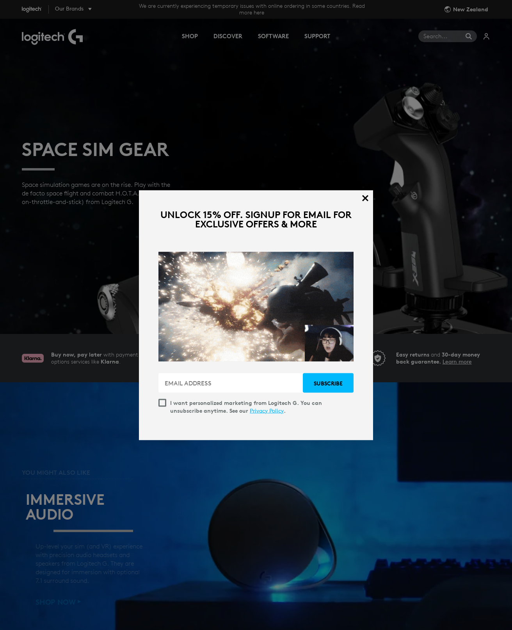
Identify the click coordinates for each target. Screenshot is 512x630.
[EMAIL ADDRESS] (231, 382)
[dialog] (256, 315)
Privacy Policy (267, 410)
